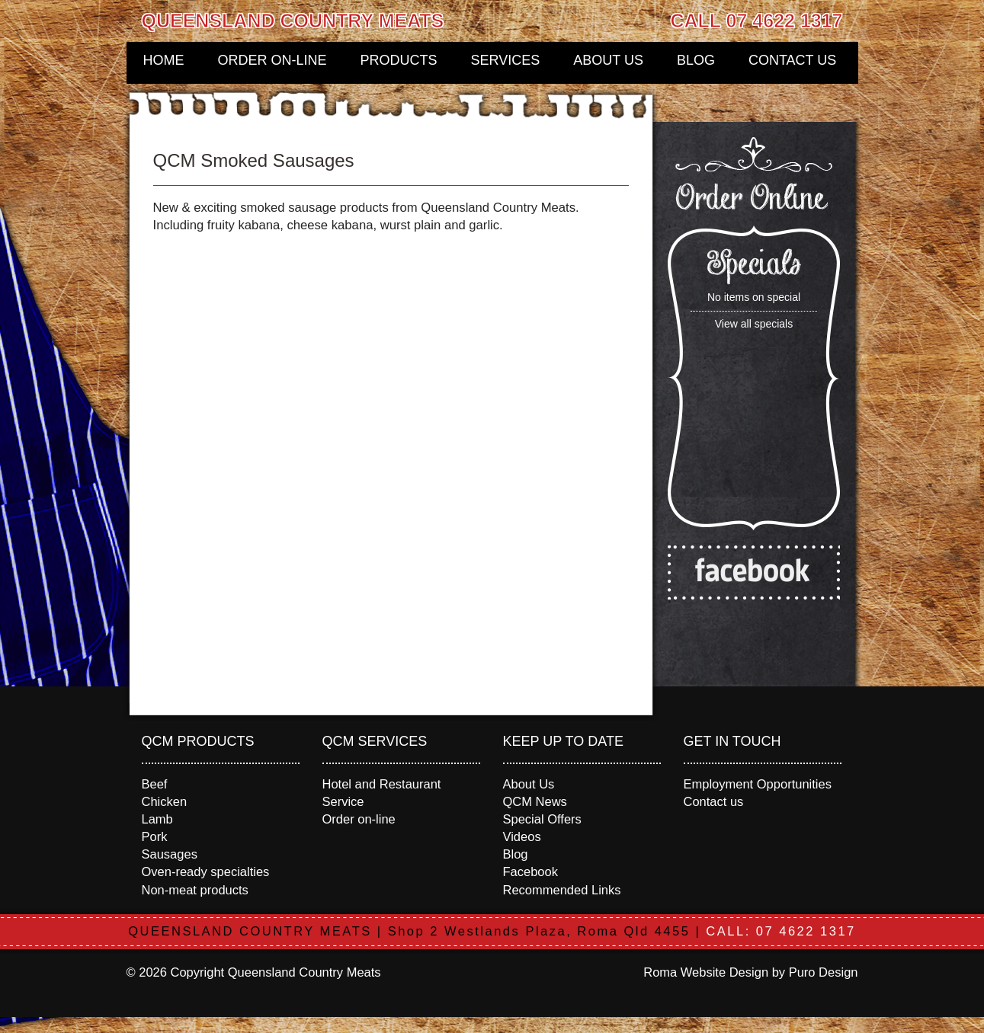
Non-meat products (195, 890)
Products (399, 60)
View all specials (754, 324)
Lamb (157, 819)
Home (163, 60)
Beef (155, 784)
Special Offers (542, 819)
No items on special (753, 297)
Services (505, 60)
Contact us (792, 60)
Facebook (530, 871)
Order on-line (272, 60)
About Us (608, 60)
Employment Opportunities (758, 784)
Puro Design (823, 972)
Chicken (165, 801)
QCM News (535, 801)
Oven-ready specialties (206, 871)
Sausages (169, 854)
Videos (522, 836)
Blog (696, 60)
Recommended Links (562, 890)
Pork (155, 836)
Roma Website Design (705, 972)
